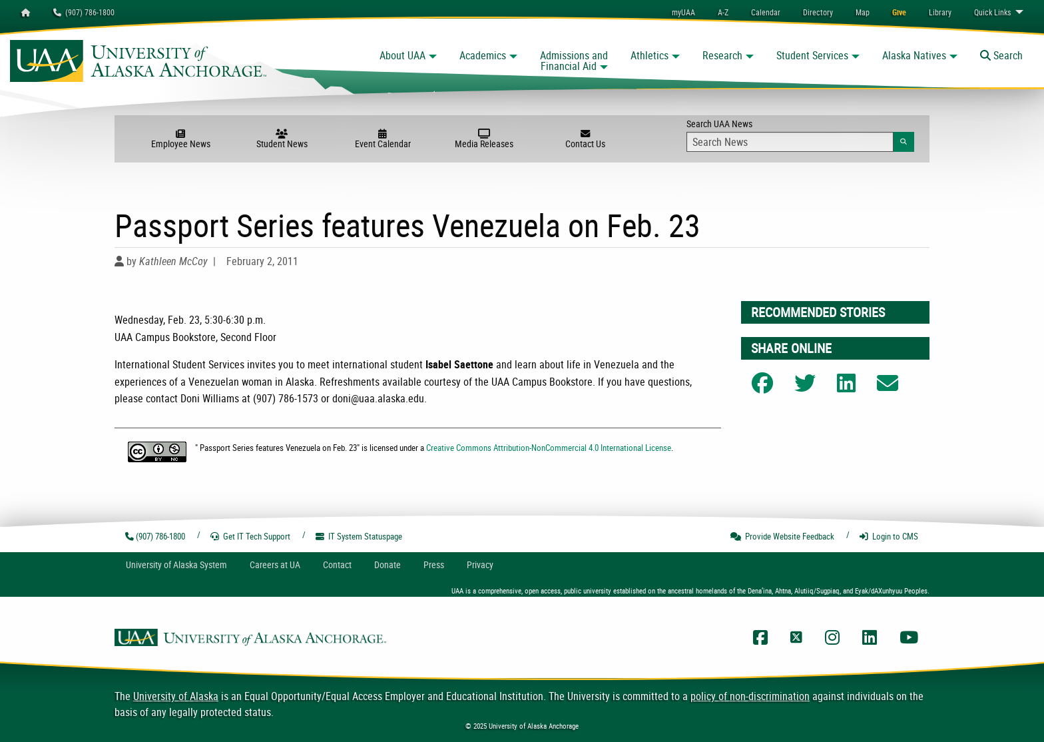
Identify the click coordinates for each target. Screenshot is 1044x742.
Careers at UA (275, 564)
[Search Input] (789, 142)
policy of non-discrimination (750, 696)
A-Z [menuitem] (723, 12)
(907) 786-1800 (84, 12)
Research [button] (722, 55)
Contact (337, 564)
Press (433, 564)
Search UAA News (800, 134)
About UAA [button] (402, 55)
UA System (176, 564)
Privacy (480, 564)
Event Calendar (383, 139)
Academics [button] (482, 55)
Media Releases (484, 139)
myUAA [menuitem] (683, 12)
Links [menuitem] (992, 12)
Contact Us (585, 139)
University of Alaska (175, 696)
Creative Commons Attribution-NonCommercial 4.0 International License (548, 448)
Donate (387, 564)
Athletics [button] (649, 55)
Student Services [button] (812, 55)
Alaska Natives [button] (914, 55)
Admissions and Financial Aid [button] (574, 60)
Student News (281, 139)
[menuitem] (766, 12)
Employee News (180, 139)
